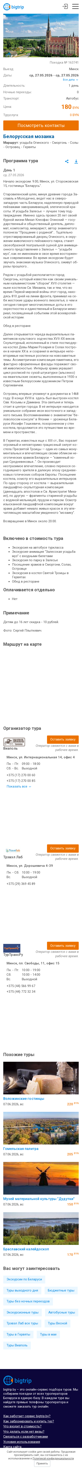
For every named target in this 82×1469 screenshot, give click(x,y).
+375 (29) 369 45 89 (21, 884)
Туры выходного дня (22, 1290)
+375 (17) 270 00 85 (21, 781)
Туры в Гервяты (18, 1334)
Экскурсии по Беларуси (24, 1279)
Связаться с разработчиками (25, 1437)
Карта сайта (12, 1447)
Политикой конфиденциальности (53, 1458)
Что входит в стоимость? (22, 1426)
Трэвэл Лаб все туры (22, 1323)
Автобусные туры (61, 1312)
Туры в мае (48, 1334)
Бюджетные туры (61, 1290)
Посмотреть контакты (41, 125)
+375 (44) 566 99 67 (21, 986)
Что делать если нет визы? (23, 1432)
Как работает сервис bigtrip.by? (27, 1416)
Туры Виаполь (17, 1345)
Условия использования (21, 1442)
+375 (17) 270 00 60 (21, 775)
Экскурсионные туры (22, 1312)
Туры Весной (57, 1323)
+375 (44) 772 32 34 (21, 992)
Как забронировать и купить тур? (28, 1421)
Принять (42, 1463)
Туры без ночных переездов (28, 1301)
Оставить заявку (62, 739)
